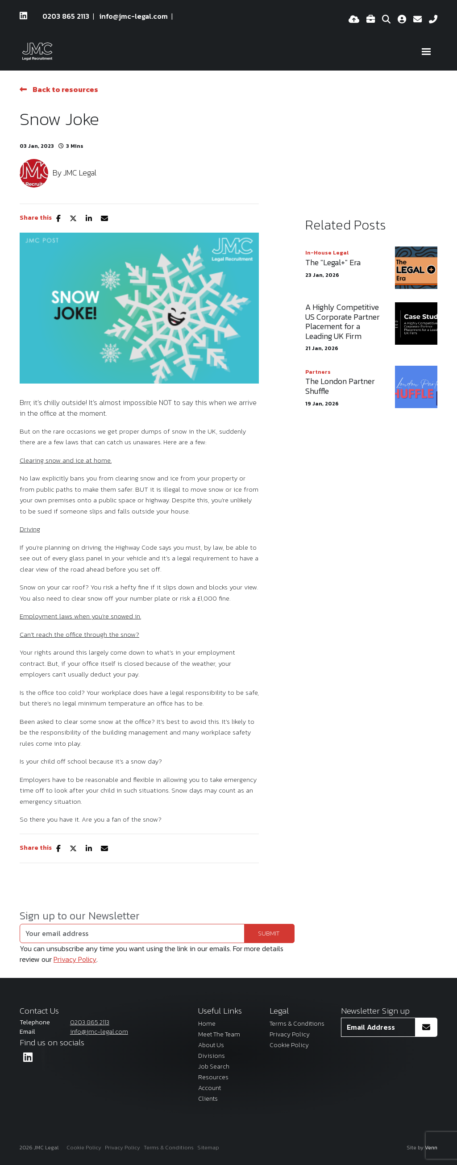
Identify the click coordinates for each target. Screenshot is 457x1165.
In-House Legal (327, 253)
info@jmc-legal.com (134, 16)
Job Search (213, 1066)
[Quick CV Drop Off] (354, 19)
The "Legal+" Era (333, 262)
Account (209, 1088)
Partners (318, 372)
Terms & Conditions (297, 1023)
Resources (213, 1077)
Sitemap (208, 1148)
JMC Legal (79, 173)
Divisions (211, 1056)
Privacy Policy (75, 959)
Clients (208, 1098)
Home (207, 1023)
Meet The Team (219, 1034)
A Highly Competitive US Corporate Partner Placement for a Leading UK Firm (342, 321)
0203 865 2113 (65, 16)
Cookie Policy (289, 1045)
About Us (211, 1045)
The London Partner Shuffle (340, 386)
